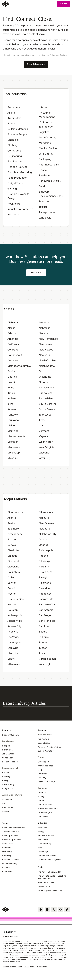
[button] (19, 56)
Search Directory (36, 64)
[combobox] (19, 55)
